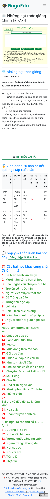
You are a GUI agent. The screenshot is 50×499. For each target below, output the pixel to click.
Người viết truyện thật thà (23, 293)
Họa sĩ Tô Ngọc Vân (19, 385)
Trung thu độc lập (18, 302)
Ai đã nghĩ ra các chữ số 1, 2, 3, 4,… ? (22, 423)
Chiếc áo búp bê (17, 335)
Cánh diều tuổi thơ (19, 340)
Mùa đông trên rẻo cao (22, 349)
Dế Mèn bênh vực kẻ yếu (22, 275)
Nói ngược (13, 447)
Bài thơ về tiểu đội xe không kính (21, 403)
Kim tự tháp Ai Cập (19, 362)
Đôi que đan (14, 353)
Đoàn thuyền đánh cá (21, 414)
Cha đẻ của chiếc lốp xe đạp (25, 367)
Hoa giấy (12, 409)
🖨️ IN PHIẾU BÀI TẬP (25, 156)
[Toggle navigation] (44, 5)
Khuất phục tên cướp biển (24, 389)
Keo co (10, 344)
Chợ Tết (11, 380)
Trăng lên (12, 456)
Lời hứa (11, 306)
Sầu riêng (12, 376)
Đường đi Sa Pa (16, 429)
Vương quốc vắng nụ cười (24, 438)
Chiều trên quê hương (21, 311)
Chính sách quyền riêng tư (17, 488)
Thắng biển (14, 393)
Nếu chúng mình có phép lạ (25, 315)
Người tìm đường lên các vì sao (20, 329)
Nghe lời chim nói (18, 434)
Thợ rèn (11, 461)
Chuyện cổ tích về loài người (25, 371)
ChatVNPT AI (14, 495)
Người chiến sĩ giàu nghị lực (25, 319)
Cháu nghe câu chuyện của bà (26, 284)
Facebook (28, 495)
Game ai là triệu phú (15, 491)
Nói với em (13, 452)
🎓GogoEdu (15, 5)
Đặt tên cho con (35, 491)
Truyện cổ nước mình (20, 288)
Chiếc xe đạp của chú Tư (22, 358)
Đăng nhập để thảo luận (24, 257)
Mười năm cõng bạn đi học (24, 279)
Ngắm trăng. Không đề (22, 443)
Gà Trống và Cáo (17, 297)
